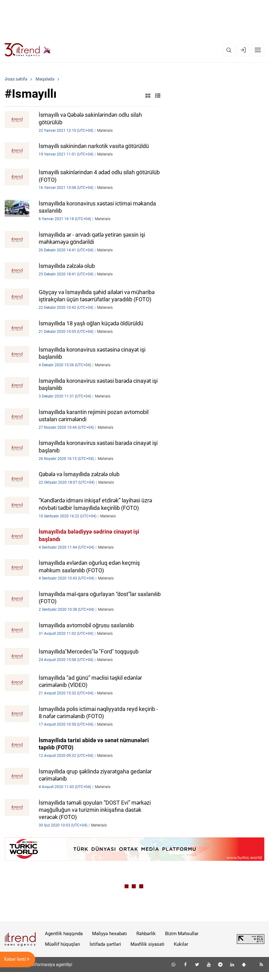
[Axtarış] (229, 50)
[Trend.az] (28, 50)
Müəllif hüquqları (62, 944)
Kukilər (181, 944)
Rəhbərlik (146, 933)
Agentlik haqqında (64, 933)
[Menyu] (257, 50)
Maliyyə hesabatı (109, 933)
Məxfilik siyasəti (147, 944)
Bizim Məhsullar (181, 933)
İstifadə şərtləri (105, 944)
